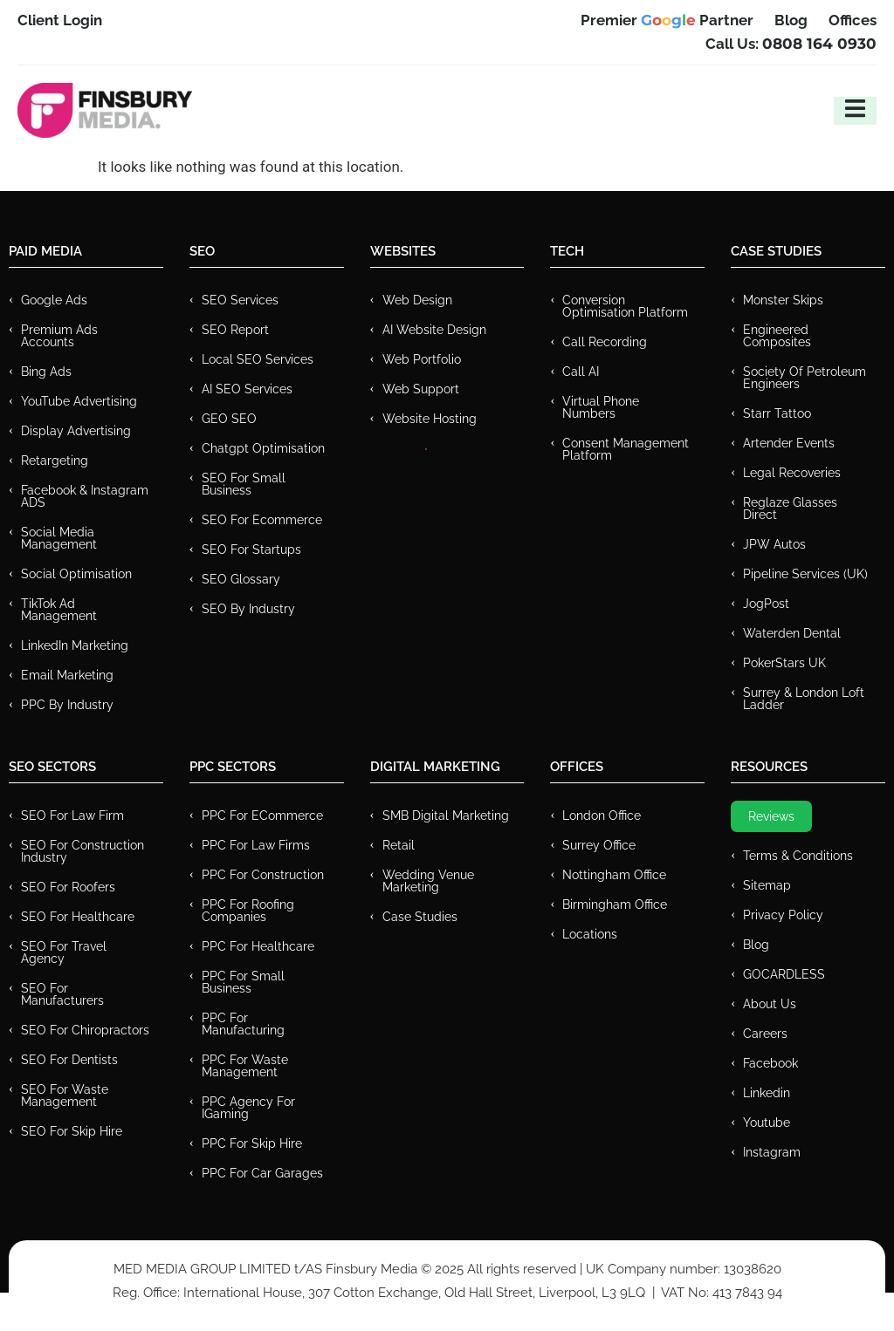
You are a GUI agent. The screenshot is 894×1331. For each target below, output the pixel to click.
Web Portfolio (421, 359)
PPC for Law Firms (256, 845)
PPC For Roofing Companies (248, 911)
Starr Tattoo (777, 413)
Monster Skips (783, 300)
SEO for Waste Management (64, 1095)
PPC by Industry (67, 705)
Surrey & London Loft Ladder (803, 699)
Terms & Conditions (798, 856)
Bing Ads (46, 372)
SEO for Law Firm (72, 815)
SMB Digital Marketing (445, 815)
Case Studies (419, 917)
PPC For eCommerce (262, 815)
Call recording (604, 342)
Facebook (770, 1063)
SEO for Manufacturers (62, 994)
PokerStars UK (784, 663)
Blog (756, 945)
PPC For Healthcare (258, 946)
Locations (589, 934)
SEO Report (235, 330)
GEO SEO (229, 419)
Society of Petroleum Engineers (804, 378)
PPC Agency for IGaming (248, 1108)
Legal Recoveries (792, 473)
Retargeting (54, 461)
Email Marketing (67, 675)
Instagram (772, 1152)
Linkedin (766, 1093)
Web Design (417, 300)
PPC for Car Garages (262, 1173)
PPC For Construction (263, 875)
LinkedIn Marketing (74, 645)
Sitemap (767, 885)
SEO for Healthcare (77, 917)
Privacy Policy (783, 915)
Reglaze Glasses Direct (790, 508)
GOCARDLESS (784, 974)
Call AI (580, 372)
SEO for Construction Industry (82, 851)
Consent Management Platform (625, 449)
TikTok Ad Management (59, 610)
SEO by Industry (248, 609)
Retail (398, 845)
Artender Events (789, 443)
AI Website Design (434, 330)
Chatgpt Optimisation (263, 448)
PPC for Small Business (243, 982)
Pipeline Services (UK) (805, 574)
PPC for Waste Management (245, 1066)
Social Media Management (59, 538)
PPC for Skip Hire (252, 1143)
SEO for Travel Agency (64, 952)
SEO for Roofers (68, 887)
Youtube (766, 1123)
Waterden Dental (792, 633)
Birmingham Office (614, 904)
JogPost (766, 604)
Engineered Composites (777, 336)
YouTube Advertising (79, 401)
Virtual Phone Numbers (600, 407)
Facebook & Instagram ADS (84, 496)
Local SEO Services (257, 359)
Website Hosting (429, 419)
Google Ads (54, 300)
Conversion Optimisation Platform (625, 306)
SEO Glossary (241, 579)
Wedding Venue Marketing (428, 881)
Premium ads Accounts (59, 336)
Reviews (771, 816)
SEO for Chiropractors (85, 1030)
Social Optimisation (76, 574)
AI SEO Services (247, 389)
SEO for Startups (251, 549)
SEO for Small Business (243, 484)
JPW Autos (774, 544)
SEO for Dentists (69, 1060)
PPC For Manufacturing (243, 1024)
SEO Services (240, 300)
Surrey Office (599, 845)
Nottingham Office (614, 875)
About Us (769, 1004)
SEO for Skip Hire (71, 1131)
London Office (601, 815)
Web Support (420, 389)
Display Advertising (76, 431)
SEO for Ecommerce (262, 520)
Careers (765, 1034)
